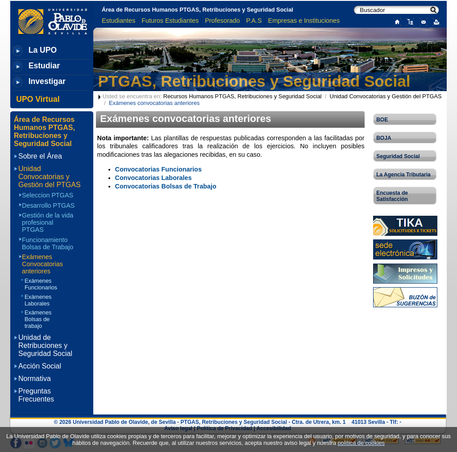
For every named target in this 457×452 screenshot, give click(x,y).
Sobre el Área (40, 156)
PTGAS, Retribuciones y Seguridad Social (254, 81)
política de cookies (361, 442)
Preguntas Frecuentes (36, 395)
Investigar (47, 81)
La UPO (43, 50)
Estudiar (44, 65)
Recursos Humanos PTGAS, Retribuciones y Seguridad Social (242, 96)
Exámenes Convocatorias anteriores (42, 264)
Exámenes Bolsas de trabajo (38, 319)
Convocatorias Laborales (153, 177)
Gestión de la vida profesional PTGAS (47, 222)
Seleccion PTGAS (47, 195)
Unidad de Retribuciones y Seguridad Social (45, 345)
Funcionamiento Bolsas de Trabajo (47, 243)
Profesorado (222, 20)
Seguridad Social (398, 156)
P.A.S (254, 20)
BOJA (383, 138)
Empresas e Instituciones (304, 20)
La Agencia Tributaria (403, 175)
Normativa (34, 378)
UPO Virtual (37, 99)
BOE (382, 120)
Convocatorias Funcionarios (158, 169)
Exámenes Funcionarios (41, 284)
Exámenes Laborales (38, 300)
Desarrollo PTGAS (48, 205)
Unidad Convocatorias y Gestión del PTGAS (385, 96)
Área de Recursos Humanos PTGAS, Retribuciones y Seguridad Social (197, 9)
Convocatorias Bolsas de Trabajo (165, 186)
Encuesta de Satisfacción (392, 196)
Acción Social (39, 366)
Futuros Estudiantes (170, 20)
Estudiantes (118, 20)
